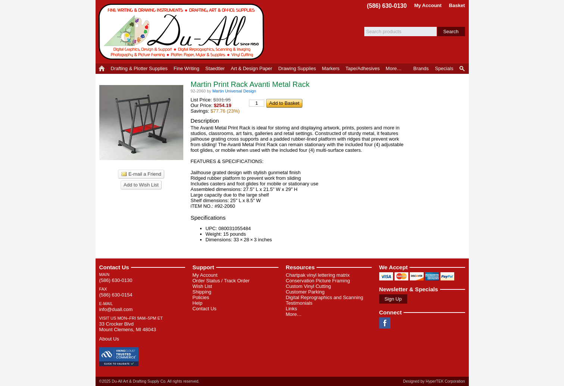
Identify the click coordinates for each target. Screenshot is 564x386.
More (394, 68)
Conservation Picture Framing (318, 280)
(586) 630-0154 (116, 295)
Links (291, 308)
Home (102, 68)
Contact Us (114, 267)
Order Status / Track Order (221, 280)
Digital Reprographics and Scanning (324, 297)
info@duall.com (116, 309)
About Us (109, 339)
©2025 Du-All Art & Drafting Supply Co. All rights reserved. (149, 381)
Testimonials (299, 303)
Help (198, 303)
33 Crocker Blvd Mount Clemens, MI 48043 (127, 326)
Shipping (202, 292)
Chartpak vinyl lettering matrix (318, 275)
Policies (201, 297)
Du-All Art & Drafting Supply (183, 32)
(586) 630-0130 (387, 6)
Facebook (384, 323)
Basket (457, 5)
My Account (428, 5)
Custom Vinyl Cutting (308, 286)
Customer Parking (305, 292)
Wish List (202, 286)
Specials (444, 68)
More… (294, 314)
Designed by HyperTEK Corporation (434, 381)
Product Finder (463, 68)
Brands (421, 68)
